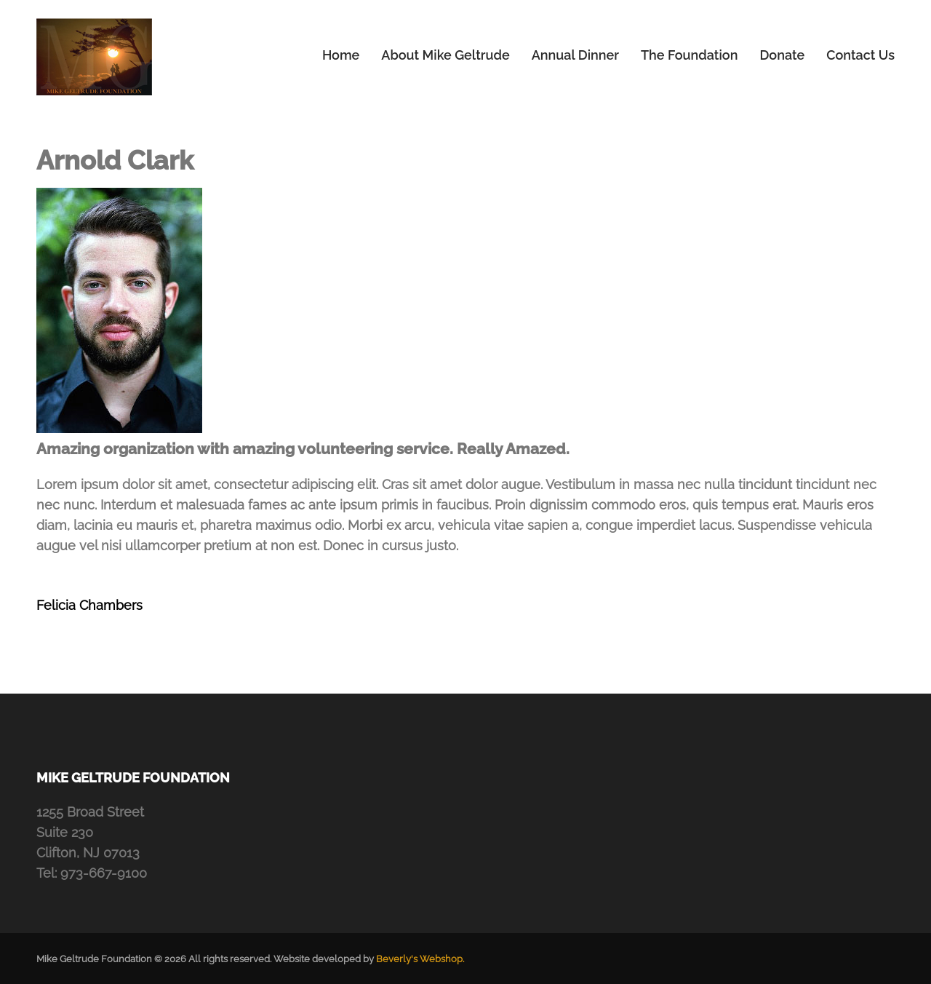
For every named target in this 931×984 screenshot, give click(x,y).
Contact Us (860, 55)
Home (340, 55)
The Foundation (689, 55)
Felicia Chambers (89, 605)
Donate (781, 55)
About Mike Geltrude (445, 55)
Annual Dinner (575, 55)
